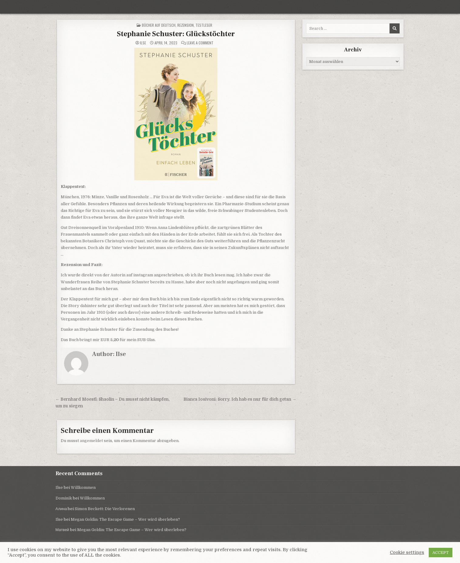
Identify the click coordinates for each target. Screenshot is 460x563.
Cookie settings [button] (407, 552)
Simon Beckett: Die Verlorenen (105, 508)
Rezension (185, 25)
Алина (61, 508)
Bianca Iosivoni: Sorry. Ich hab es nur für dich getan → (239, 399)
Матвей (62, 529)
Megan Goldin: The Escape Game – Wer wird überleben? (125, 519)
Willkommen (83, 487)
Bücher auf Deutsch (158, 25)
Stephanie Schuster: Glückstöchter (176, 34)
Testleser (204, 25)
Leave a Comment (200, 43)
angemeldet (91, 440)
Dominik (64, 498)
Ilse (143, 43)
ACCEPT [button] (440, 552)
